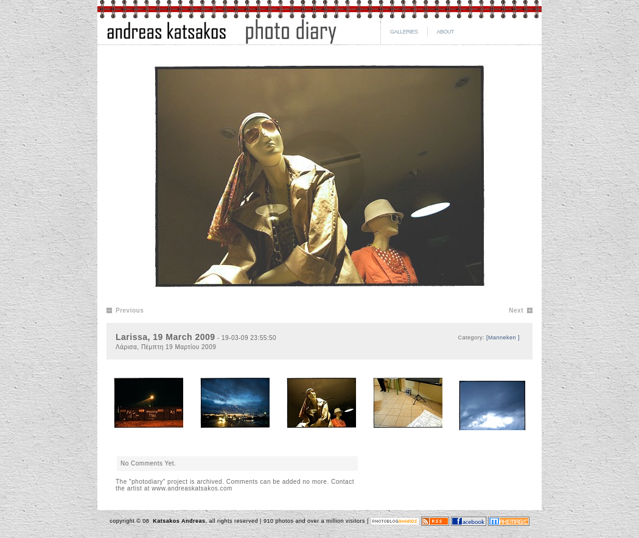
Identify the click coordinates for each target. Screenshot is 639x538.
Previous (130, 310)
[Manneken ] (503, 337)
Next (516, 310)
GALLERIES (404, 32)
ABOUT (446, 32)
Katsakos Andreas (178, 521)
